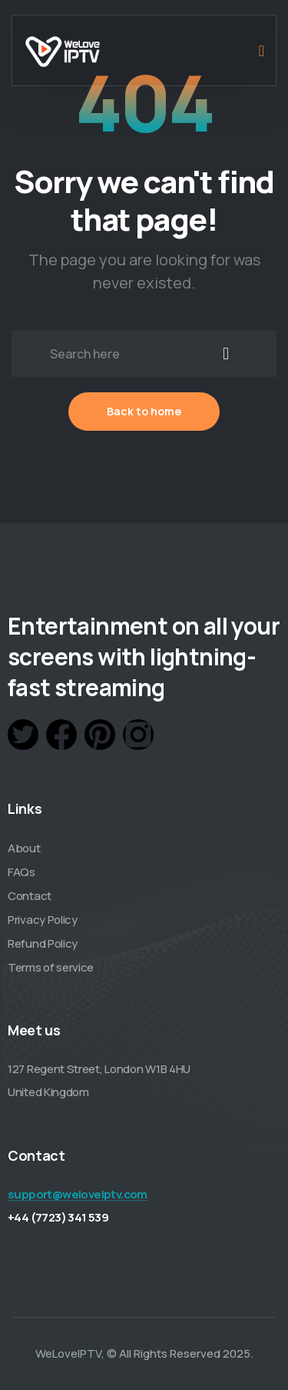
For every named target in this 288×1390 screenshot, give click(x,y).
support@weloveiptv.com (77, 1194)
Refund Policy (43, 943)
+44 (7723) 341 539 (58, 1217)
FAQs (21, 872)
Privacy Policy (43, 920)
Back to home (144, 411)
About (24, 848)
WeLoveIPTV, (69, 1353)
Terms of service (51, 967)
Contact (29, 896)
